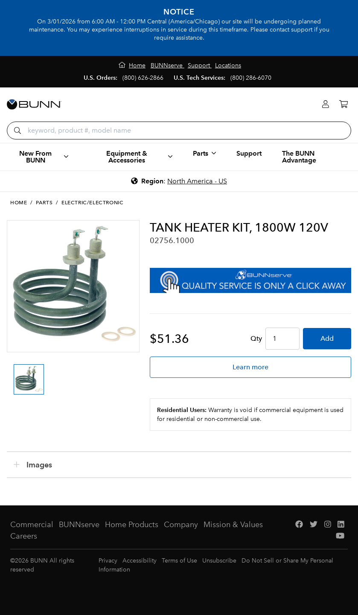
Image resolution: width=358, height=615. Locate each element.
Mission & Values (233, 524)
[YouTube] (340, 536)
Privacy (108, 560)
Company (181, 524)
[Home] (132, 65)
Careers (23, 536)
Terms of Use (179, 560)
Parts (44, 203)
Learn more (250, 367)
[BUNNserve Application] (250, 280)
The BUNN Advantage (299, 156)
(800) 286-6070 (250, 77)
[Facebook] (299, 525)
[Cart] (343, 104)
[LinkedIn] (341, 525)
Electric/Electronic (92, 203)
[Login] (325, 104)
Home (18, 203)
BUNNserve (79, 524)
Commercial (31, 524)
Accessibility (139, 560)
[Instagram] (327, 525)
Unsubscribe (219, 560)
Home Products (131, 524)
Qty (256, 338)
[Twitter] (313, 525)
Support (249, 153)
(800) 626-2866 (142, 77)
